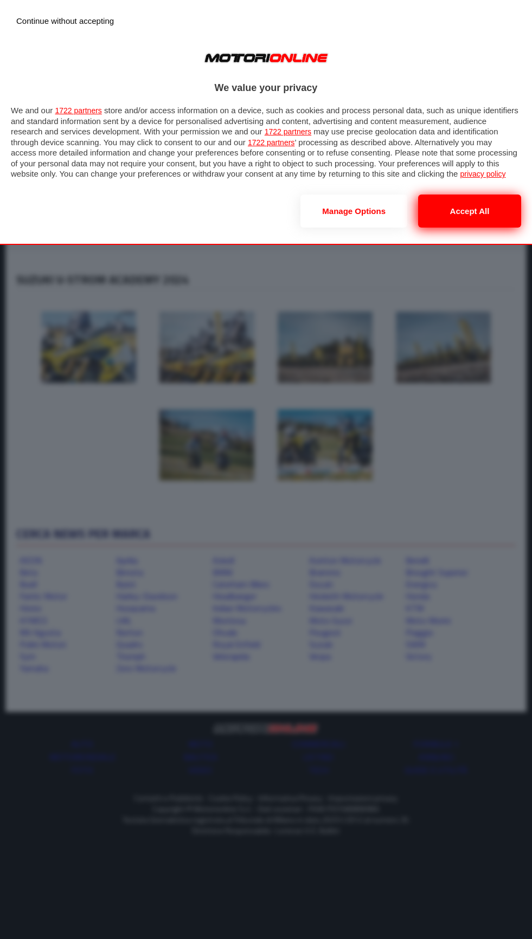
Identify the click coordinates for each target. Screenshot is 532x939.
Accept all (470, 211)
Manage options (354, 211)
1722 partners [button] (80, 110)
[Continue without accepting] (65, 21)
